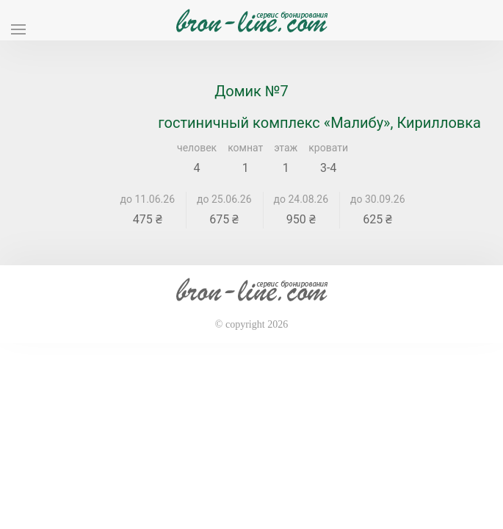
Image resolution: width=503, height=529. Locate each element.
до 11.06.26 (147, 199)
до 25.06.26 (224, 199)
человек (197, 148)
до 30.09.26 (377, 199)
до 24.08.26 (301, 199)
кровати (328, 148)
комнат (245, 148)
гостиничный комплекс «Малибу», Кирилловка (319, 123)
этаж (285, 148)
